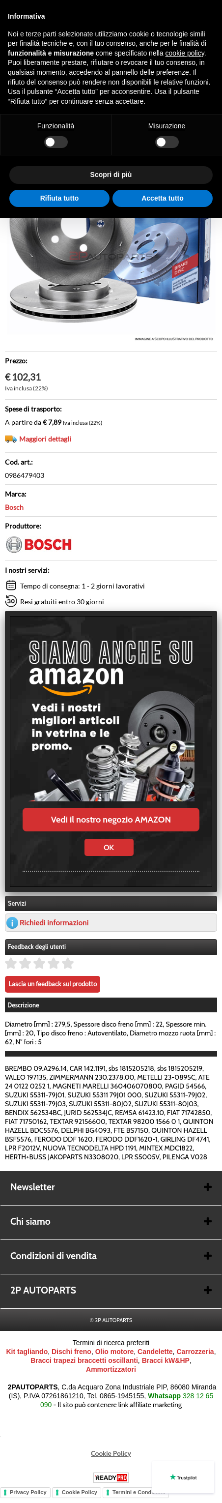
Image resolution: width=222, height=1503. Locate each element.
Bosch (14, 507)
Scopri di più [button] (111, 174)
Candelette (155, 1352)
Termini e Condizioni (138, 1492)
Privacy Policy (28, 1492)
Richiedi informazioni (54, 922)
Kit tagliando (27, 1352)
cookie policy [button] (185, 53)
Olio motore (114, 1352)
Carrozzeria (195, 1352)
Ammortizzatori (111, 1369)
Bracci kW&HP (166, 1360)
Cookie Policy (111, 1453)
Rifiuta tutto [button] (59, 198)
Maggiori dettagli (45, 439)
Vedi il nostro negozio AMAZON (111, 819)
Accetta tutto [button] (162, 198)
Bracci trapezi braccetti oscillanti (84, 1360)
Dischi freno (71, 1352)
